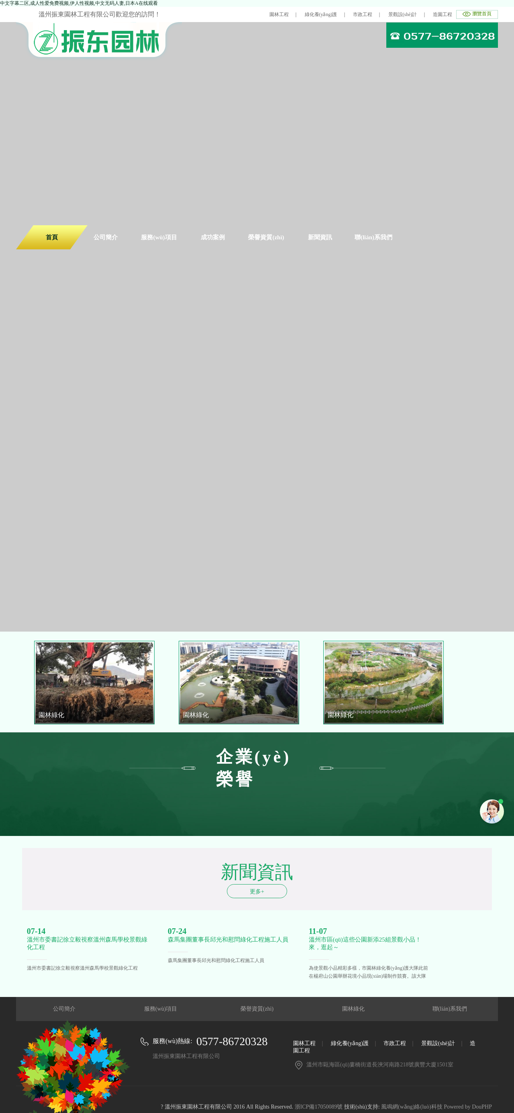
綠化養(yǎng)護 (321, 14)
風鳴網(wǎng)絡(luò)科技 (412, 1107)
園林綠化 (353, 1009)
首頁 (52, 237)
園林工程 (279, 14)
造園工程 (442, 14)
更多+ (257, 892)
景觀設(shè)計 (402, 14)
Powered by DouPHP (468, 1107)
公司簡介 (64, 1009)
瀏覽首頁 (482, 13)
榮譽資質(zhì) (257, 1009)
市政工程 (362, 14)
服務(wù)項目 (160, 1009)
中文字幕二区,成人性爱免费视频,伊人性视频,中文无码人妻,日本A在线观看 (79, 3)
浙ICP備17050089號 (319, 1107)
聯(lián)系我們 (449, 1009)
